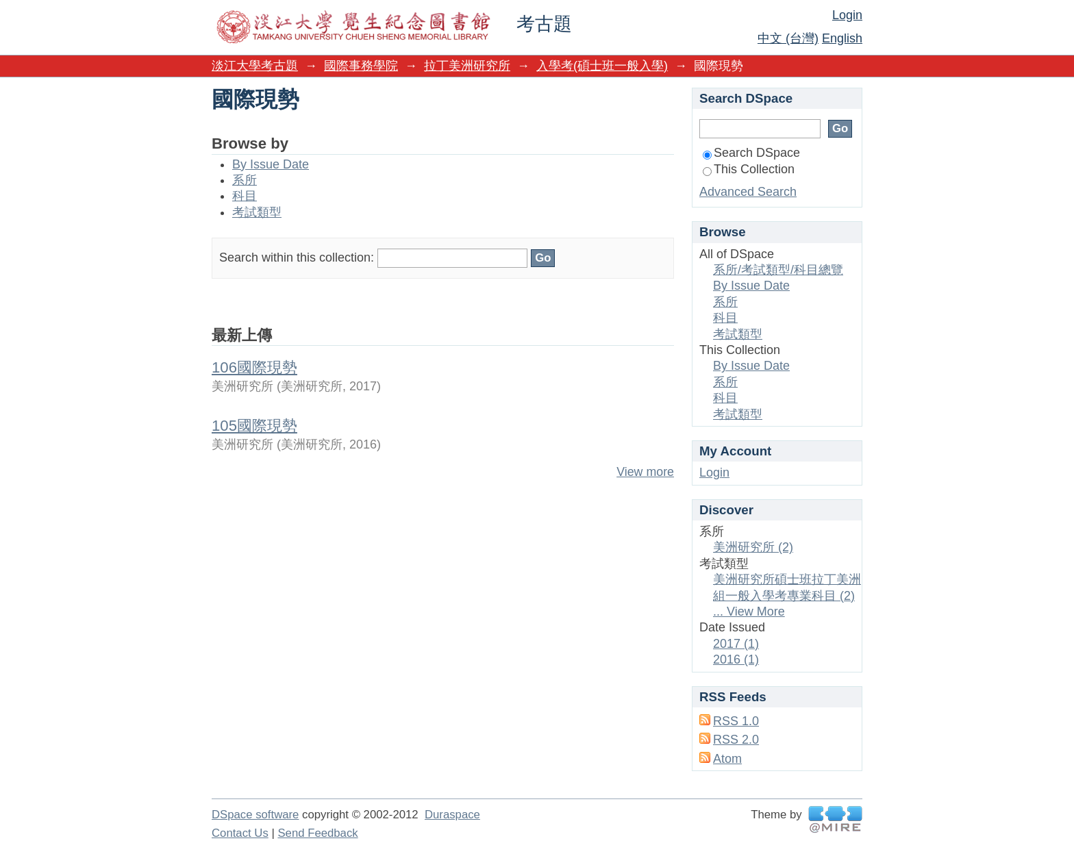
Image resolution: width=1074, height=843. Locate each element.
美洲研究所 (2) (753, 547)
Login (847, 15)
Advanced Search (748, 192)
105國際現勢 (254, 425)
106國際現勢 (254, 367)
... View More (749, 611)
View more (645, 472)
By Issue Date (270, 164)
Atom (727, 759)
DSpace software (255, 814)
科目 (244, 196)
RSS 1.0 (736, 721)
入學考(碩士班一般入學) (602, 66)
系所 (244, 180)
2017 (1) (736, 644)
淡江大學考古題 (255, 66)
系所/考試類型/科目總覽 (778, 270)
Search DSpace (751, 153)
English (842, 38)
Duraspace (452, 814)
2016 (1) (736, 659)
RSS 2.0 (736, 739)
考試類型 (257, 212)
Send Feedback (317, 833)
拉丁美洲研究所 (467, 66)
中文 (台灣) (788, 38)
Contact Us (240, 833)
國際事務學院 (361, 66)
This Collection (749, 169)
